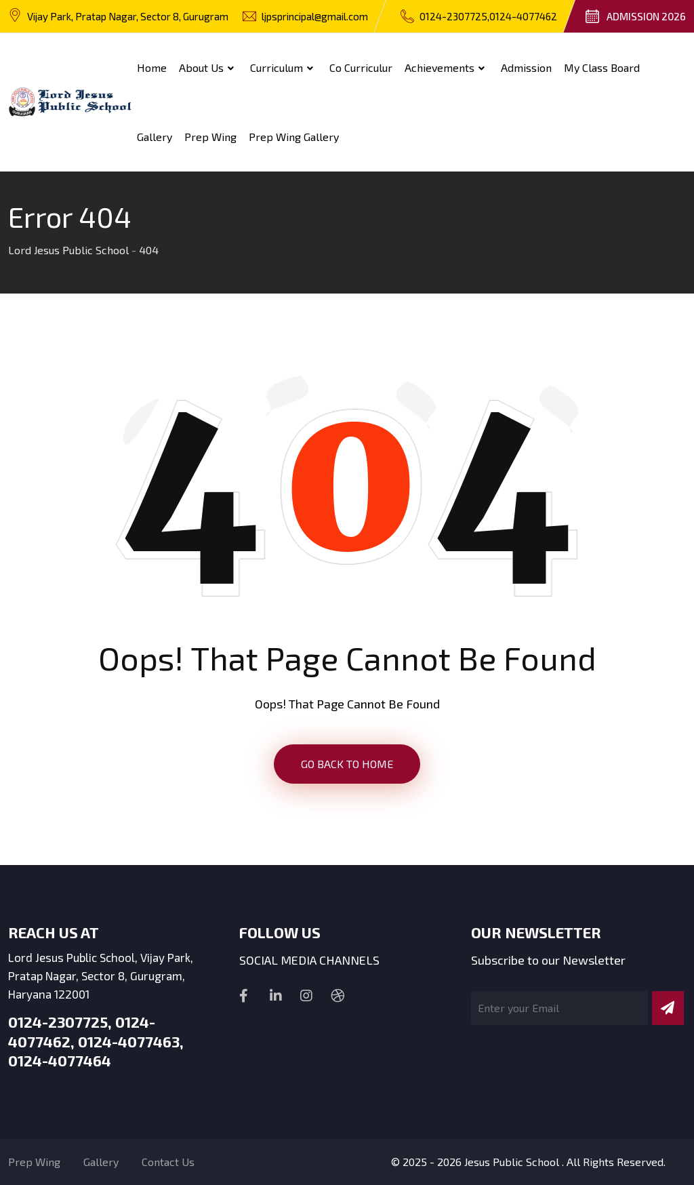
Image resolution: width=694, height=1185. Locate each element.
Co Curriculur (360, 67)
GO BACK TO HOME (347, 763)
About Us (201, 67)
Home (152, 67)
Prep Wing (210, 136)
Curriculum (276, 67)
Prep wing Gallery (294, 136)
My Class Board (602, 67)
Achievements (439, 67)
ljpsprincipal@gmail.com (315, 16)
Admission (526, 67)
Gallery (154, 136)
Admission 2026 (646, 16)
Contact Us (168, 1161)
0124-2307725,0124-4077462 (488, 16)
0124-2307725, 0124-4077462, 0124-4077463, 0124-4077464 (96, 1041)
